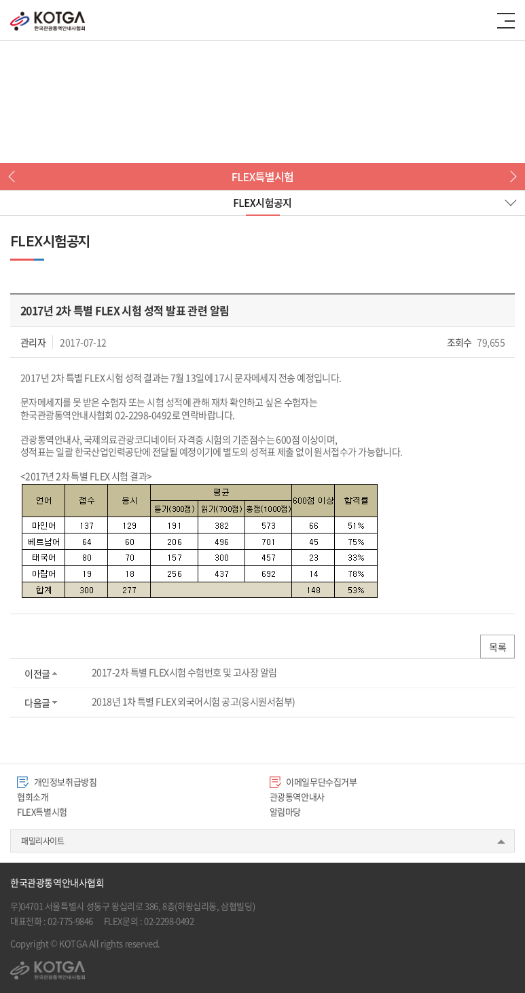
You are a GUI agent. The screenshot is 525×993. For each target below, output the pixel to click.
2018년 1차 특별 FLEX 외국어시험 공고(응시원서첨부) (193, 701)
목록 (497, 647)
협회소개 (32, 796)
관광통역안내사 (297, 796)
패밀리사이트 (43, 841)
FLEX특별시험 (42, 811)
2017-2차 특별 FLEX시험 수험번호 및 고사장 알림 (184, 672)
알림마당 (285, 811)
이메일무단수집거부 (313, 781)
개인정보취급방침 (57, 781)
